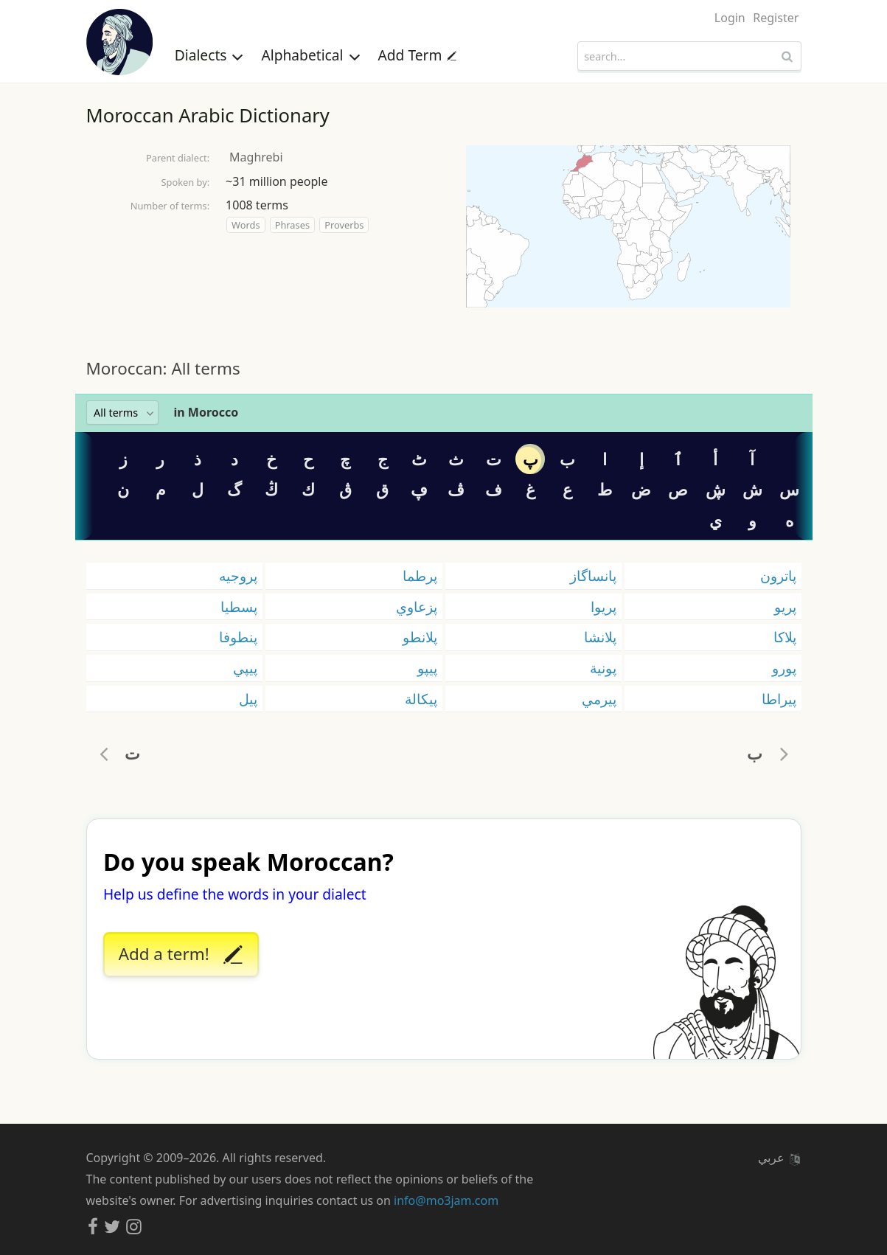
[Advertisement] (444, 331)
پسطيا (238, 606)
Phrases (292, 225)
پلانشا (600, 637)
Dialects (209, 55)
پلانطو (420, 637)
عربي (778, 1158)
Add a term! (181, 954)
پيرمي (599, 699)
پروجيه (238, 575)
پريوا (603, 606)
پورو (784, 668)
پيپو (427, 668)
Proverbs (344, 225)
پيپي (245, 668)
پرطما (420, 575)
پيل (248, 699)
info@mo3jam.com (446, 1200)
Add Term (417, 55)
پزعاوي (416, 606)
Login (729, 18)
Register (776, 18)
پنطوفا (238, 637)
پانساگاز (593, 575)
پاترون (778, 575)
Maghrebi (256, 157)
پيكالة (421, 699)
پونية (603, 668)
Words (246, 225)
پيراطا (779, 699)
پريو (785, 606)
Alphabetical (310, 55)
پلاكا (784, 637)
